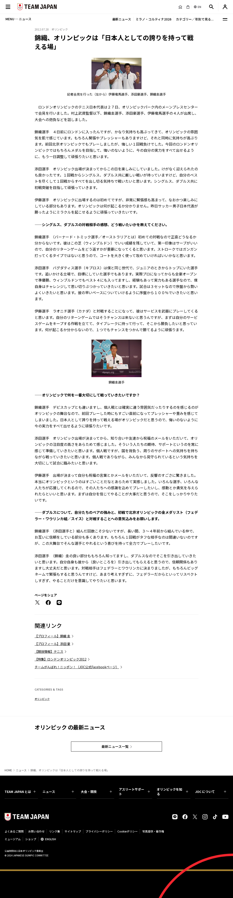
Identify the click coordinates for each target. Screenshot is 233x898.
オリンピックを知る (172, 791)
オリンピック (42, 699)
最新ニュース (121, 19)
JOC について (210, 791)
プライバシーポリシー (99, 831)
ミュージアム (13, 839)
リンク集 (54, 831)
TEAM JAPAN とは (20, 791)
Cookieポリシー (127, 831)
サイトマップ (73, 831)
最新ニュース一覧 (115, 746)
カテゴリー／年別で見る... (195, 19)
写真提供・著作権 (153, 831)
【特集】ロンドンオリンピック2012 (60, 659)
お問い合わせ (36, 831)
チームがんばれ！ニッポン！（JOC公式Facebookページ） (77, 667)
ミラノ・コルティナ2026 (153, 19)
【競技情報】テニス (49, 651)
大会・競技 (96, 791)
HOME (8, 770)
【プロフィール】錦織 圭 (52, 636)
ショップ (30, 839)
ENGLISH (50, 839)
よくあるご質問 (14, 831)
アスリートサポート (134, 791)
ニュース (21, 770)
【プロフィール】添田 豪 (52, 643)
